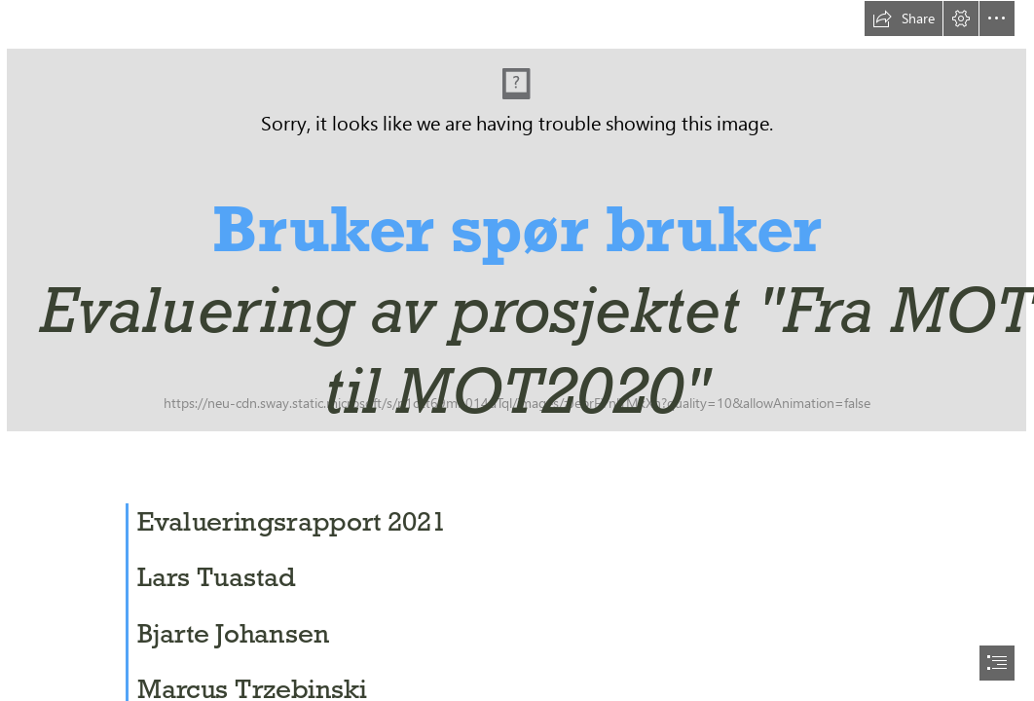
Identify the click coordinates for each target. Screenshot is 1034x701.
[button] (903, 18)
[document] (517, 350)
